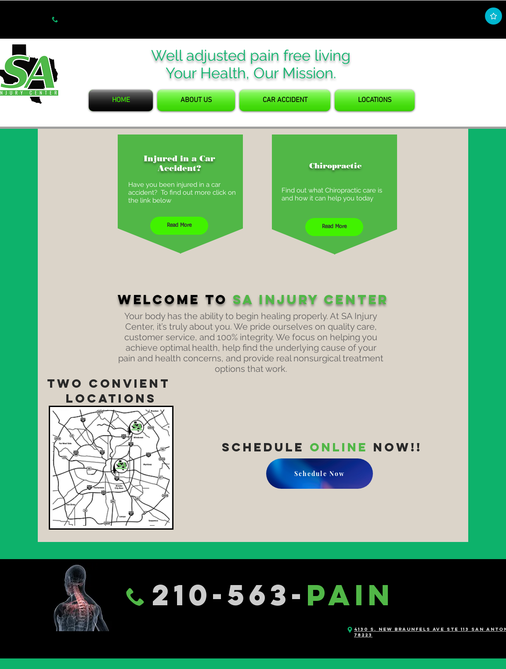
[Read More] (179, 226)
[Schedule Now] (319, 473)
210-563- (229, 594)
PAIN (350, 594)
